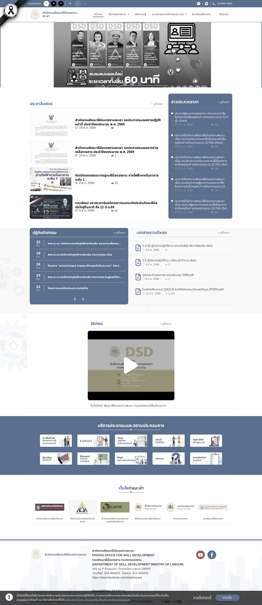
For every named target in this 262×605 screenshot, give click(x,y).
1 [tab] (124, 83)
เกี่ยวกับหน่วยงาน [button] (117, 14)
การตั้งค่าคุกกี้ (202, 597)
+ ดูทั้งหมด (157, 104)
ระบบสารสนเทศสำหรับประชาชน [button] (168, 14)
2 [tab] (131, 83)
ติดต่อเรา (224, 14)
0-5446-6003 (224, 3)
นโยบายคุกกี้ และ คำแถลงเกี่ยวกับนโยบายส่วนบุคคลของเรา (98, 600)
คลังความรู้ (140, 14)
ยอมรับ (227, 597)
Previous (15, 55)
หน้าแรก (99, 14)
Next (247, 55)
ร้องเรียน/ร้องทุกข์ (201, 14)
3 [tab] (138, 83)
